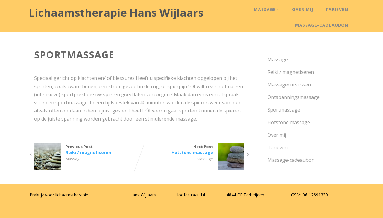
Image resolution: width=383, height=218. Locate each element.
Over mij (302, 9)
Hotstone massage (288, 122)
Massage (267, 9)
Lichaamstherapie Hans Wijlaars (116, 12)
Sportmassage (283, 109)
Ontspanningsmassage (293, 97)
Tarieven (336, 9)
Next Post (191, 149)
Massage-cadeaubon (321, 25)
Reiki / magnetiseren (290, 72)
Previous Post (86, 149)
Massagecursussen (288, 84)
